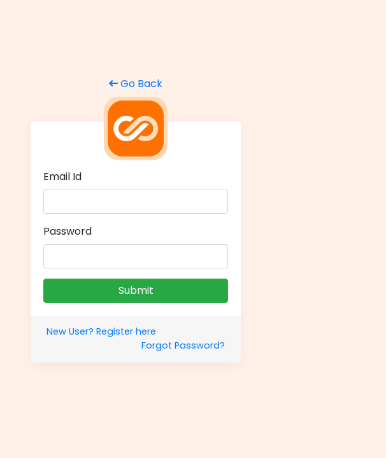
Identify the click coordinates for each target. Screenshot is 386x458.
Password (67, 231)
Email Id (62, 176)
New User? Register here (101, 331)
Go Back (135, 83)
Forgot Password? (183, 345)
